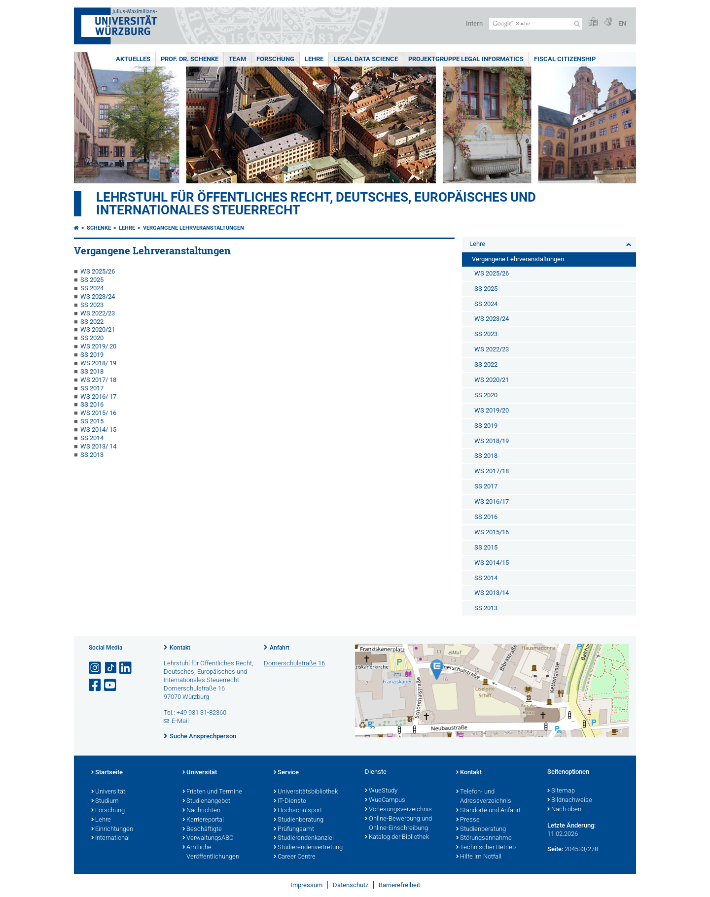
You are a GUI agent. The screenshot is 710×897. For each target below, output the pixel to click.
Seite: (555, 849)
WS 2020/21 (97, 329)
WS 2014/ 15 (98, 429)
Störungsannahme (484, 838)
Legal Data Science (366, 59)
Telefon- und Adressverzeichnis (483, 797)
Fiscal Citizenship (565, 59)
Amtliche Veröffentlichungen (210, 852)
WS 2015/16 (491, 532)
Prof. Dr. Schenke (189, 59)
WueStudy (381, 791)
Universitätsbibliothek (306, 792)
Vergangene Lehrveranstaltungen (193, 228)
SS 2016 (92, 404)
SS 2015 (92, 421)
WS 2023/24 (97, 296)
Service (286, 772)
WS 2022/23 (97, 313)
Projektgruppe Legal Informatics (466, 59)
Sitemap (561, 791)
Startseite (107, 772)
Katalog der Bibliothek (397, 837)
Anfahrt (279, 647)
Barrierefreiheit (399, 885)
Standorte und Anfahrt (488, 810)
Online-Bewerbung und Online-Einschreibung (398, 824)
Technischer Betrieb (486, 847)
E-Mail (180, 720)
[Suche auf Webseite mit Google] (535, 24)
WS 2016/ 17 (98, 396)
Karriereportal (203, 820)
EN (622, 23)
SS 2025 (92, 279)
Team (237, 59)
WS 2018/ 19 (98, 363)
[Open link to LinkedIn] (126, 668)
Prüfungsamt (294, 829)
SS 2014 (92, 438)
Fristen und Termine (212, 792)
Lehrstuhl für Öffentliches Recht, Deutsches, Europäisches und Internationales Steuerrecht (316, 203)
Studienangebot (206, 801)
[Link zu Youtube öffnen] (111, 685)
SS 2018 (92, 371)
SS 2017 (92, 388)
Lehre (314, 59)
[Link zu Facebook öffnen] (96, 685)
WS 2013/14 (491, 592)
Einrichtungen (112, 829)
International (110, 838)
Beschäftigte (202, 829)
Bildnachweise (569, 800)
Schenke (99, 228)
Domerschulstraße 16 (294, 663)
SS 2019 (92, 354)
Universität (108, 792)
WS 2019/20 (491, 410)
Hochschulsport (298, 810)
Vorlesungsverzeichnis (398, 809)
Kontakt (180, 647)
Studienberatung (298, 820)
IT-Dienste (290, 801)
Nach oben (564, 809)
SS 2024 (92, 288)
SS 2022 (92, 321)
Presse (468, 820)
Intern (474, 23)
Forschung (275, 59)
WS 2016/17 (491, 501)
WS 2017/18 (491, 471)
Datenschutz (350, 885)
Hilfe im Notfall (478, 857)
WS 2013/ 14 (98, 446)
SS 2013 (92, 454)
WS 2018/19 (491, 441)
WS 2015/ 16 (98, 412)
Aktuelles (133, 59)
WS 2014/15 (491, 562)
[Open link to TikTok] (111, 668)
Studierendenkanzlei (304, 838)
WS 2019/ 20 (98, 346)
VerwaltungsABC (207, 838)
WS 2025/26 (97, 271)
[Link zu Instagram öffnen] (96, 668)
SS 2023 (92, 305)
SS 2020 (92, 338)
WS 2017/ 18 (98, 379)
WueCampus (385, 800)
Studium (105, 801)
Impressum (306, 885)
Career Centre (295, 857)
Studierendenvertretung (308, 847)
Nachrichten (201, 810)
